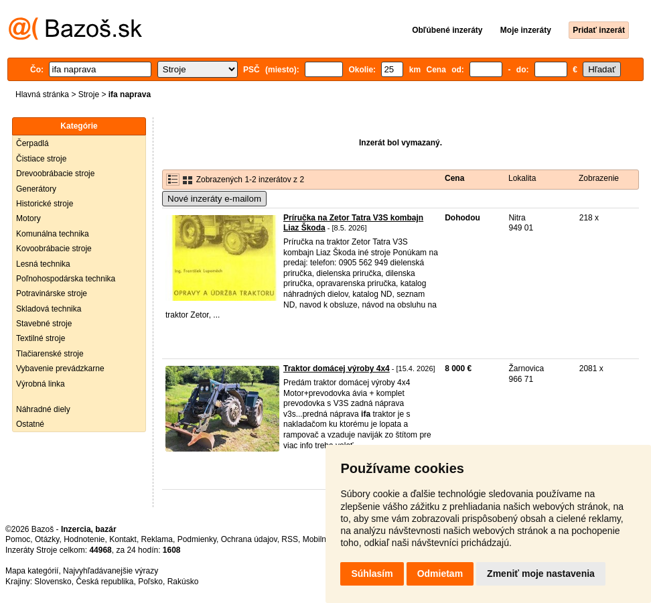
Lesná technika (43, 264)
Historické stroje (44, 203)
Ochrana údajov (249, 539)
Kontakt (123, 539)
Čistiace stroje (41, 158)
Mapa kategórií (31, 571)
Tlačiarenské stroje (50, 353)
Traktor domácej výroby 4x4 (336, 368)
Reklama (157, 539)
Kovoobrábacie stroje (54, 248)
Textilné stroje (40, 338)
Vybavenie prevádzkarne (60, 368)
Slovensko (52, 581)
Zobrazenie (599, 178)
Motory (28, 218)
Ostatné (30, 424)
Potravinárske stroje (51, 293)
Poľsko (150, 581)
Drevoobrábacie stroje (55, 173)
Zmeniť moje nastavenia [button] (541, 573)
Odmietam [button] (440, 573)
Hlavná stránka (42, 94)
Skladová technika (48, 309)
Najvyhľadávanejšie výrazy (110, 571)
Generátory (36, 189)
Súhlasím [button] (371, 573)
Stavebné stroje (44, 323)
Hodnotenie (84, 539)
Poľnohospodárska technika (65, 278)
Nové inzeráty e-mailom (214, 199)
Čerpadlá (32, 143)
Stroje (88, 94)
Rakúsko (183, 581)
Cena (454, 178)
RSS (289, 539)
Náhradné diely (43, 409)
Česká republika (104, 581)
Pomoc (17, 539)
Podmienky (196, 539)
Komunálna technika (52, 234)
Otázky (47, 539)
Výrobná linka (40, 384)
